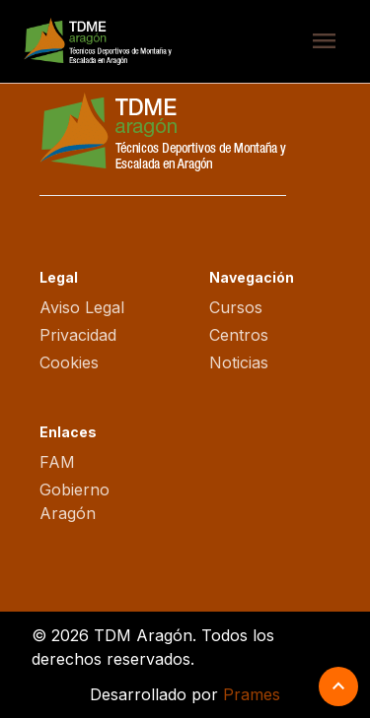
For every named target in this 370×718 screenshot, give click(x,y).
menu (323, 41)
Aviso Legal (81, 307)
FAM (57, 462)
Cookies (69, 362)
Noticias (238, 362)
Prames (251, 694)
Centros (238, 335)
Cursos (235, 307)
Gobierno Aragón (74, 501)
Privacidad (77, 335)
